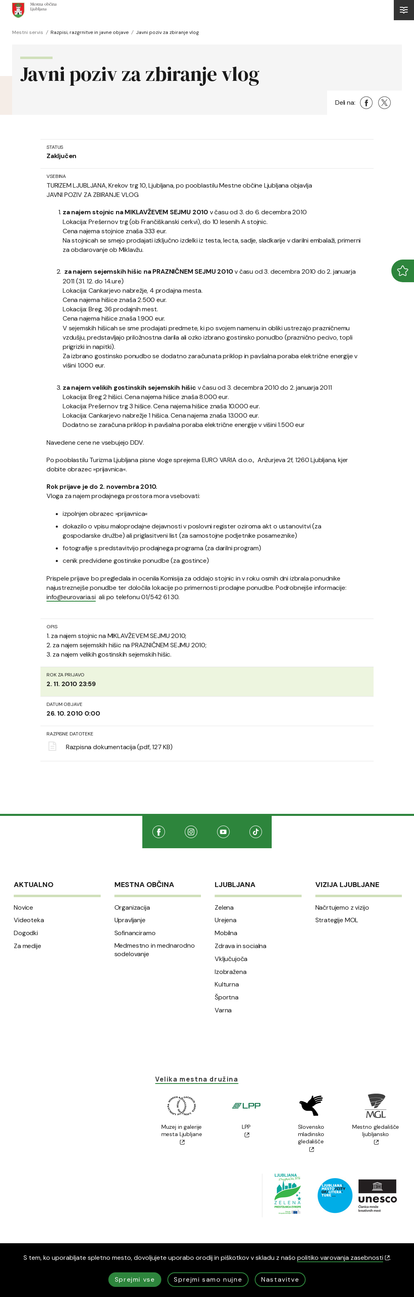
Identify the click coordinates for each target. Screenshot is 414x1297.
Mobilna (226, 933)
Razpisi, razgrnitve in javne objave (90, 32)
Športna (227, 997)
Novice (23, 908)
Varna (223, 1010)
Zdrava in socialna (240, 946)
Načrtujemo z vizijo (342, 908)
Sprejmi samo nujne (208, 1279)
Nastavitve (280, 1279)
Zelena (224, 908)
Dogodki (26, 933)
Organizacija (132, 908)
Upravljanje (130, 920)
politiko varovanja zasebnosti (343, 1257)
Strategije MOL (337, 920)
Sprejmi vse (135, 1279)
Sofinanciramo (135, 933)
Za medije (27, 946)
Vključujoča (231, 959)
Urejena (226, 920)
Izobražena (230, 972)
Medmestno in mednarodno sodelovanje (154, 950)
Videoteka (29, 920)
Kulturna (227, 984)
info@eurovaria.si (71, 597)
